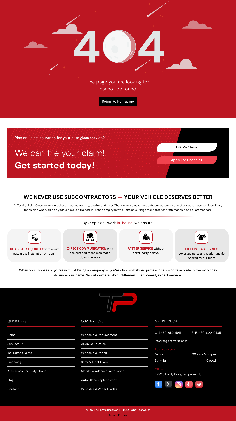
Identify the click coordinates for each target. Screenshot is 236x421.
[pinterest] (199, 385)
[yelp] (189, 385)
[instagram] (179, 385)
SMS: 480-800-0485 (206, 333)
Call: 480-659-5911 (168, 333)
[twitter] (168, 385)
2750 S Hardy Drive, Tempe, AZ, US (178, 374)
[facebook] (158, 385)
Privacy (122, 415)
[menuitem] (41, 335)
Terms (112, 415)
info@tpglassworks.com (171, 341)
